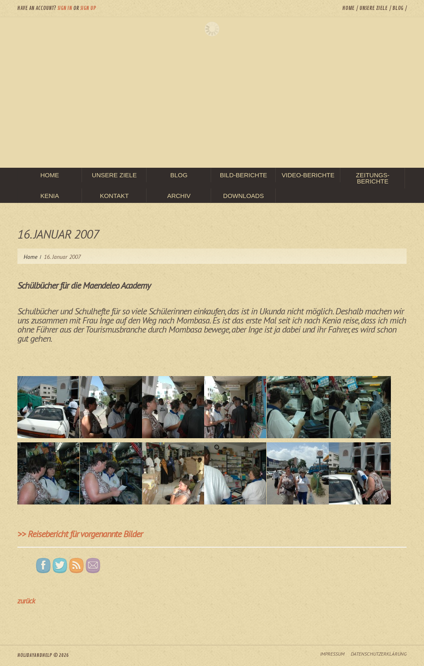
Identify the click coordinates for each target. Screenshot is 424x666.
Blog (398, 8)
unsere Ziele (373, 8)
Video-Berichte (308, 175)
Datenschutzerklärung (379, 654)
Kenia (49, 195)
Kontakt (114, 195)
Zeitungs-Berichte (373, 178)
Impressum (332, 654)
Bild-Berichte (243, 175)
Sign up (88, 8)
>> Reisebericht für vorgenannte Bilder (79, 534)
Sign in (65, 8)
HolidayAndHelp (34, 655)
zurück (26, 601)
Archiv (179, 195)
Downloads (243, 195)
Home (348, 8)
